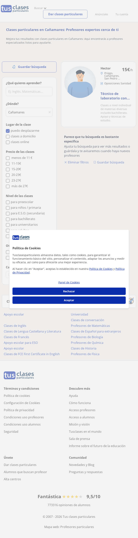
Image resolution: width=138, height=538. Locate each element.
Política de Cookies (101, 269)
